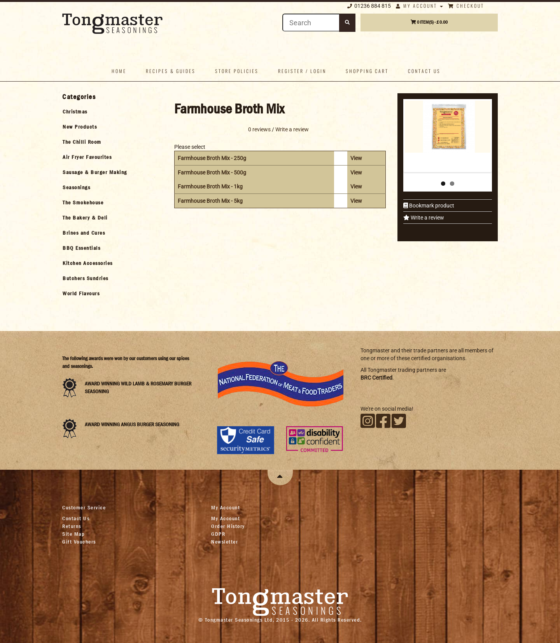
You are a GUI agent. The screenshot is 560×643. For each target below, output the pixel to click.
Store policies (237, 71)
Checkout (466, 5)
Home (119, 71)
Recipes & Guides (171, 71)
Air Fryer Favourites (87, 156)
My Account (419, 5)
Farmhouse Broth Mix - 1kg (210, 186)
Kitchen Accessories (88, 263)
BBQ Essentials (81, 247)
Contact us (424, 71)
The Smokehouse (83, 202)
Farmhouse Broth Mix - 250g (212, 158)
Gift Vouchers (79, 541)
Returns (71, 526)
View (356, 158)
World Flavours (81, 293)
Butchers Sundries (85, 278)
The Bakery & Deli (85, 217)
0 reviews (259, 129)
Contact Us (75, 518)
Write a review (427, 217)
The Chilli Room (82, 141)
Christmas (75, 111)
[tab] (111, 111)
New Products (80, 126)
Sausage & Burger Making (95, 172)
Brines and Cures (84, 232)
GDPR (218, 533)
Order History (228, 526)
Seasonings (76, 187)
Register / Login (302, 71)
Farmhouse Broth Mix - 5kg (210, 201)
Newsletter (224, 541)
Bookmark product (431, 205)
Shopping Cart (367, 71)
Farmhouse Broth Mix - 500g (212, 172)
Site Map (73, 533)
